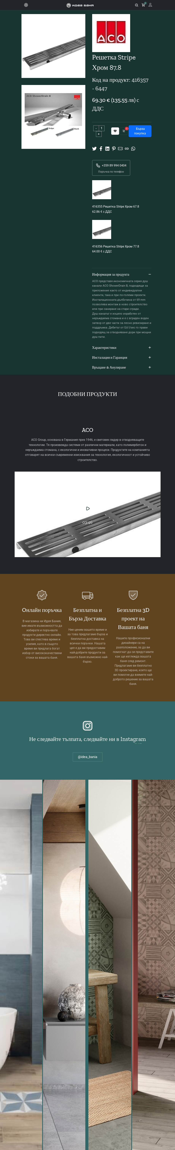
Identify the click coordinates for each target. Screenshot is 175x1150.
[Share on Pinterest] (114, 148)
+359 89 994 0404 (111, 165)
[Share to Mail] (120, 148)
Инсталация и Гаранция (121, 357)
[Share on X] (94, 148)
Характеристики (121, 348)
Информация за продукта (121, 274)
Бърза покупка (140, 131)
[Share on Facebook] (101, 148)
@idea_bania (87, 757)
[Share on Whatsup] (133, 148)
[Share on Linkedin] (107, 148)
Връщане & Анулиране (121, 367)
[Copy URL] (126, 148)
